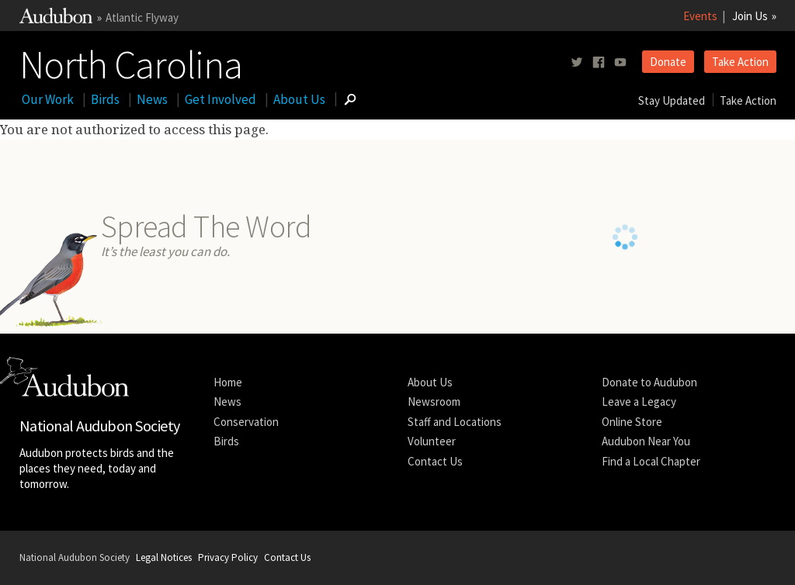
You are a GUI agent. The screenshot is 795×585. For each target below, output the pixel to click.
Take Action (740, 61)
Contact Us (435, 461)
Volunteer (432, 441)
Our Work (48, 99)
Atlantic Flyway (142, 17)
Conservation (246, 421)
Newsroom (434, 401)
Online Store (632, 421)
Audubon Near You (646, 441)
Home (228, 382)
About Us (299, 99)
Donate (668, 61)
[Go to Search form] (350, 99)
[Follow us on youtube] (620, 62)
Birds (105, 99)
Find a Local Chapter (651, 461)
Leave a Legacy (639, 401)
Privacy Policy (228, 557)
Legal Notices (164, 557)
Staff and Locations (455, 421)
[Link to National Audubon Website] (55, 19)
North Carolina (130, 61)
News (152, 99)
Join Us (750, 16)
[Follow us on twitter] (577, 62)
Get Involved (220, 99)
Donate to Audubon (649, 382)
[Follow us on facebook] (598, 62)
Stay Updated (671, 100)
